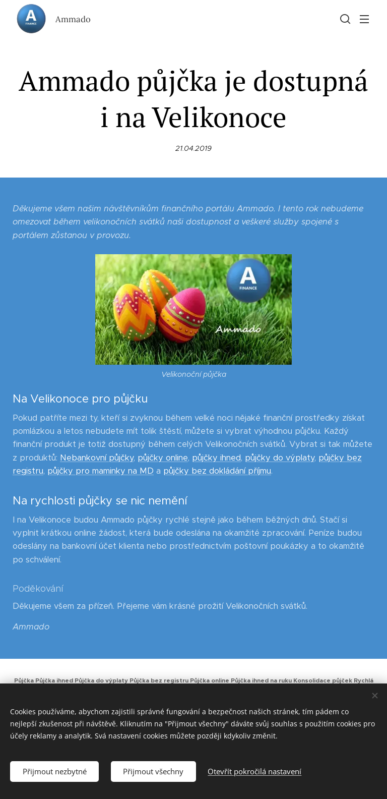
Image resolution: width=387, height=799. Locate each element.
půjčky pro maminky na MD (100, 471)
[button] (344, 18)
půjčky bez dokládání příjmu (217, 471)
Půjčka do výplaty (101, 680)
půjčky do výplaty (279, 457)
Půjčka (24, 680)
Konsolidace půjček (322, 680)
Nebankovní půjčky (97, 457)
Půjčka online (209, 680)
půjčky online (163, 457)
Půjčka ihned (54, 680)
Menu (364, 19)
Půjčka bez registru (159, 680)
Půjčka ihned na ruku (261, 680)
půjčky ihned (216, 457)
